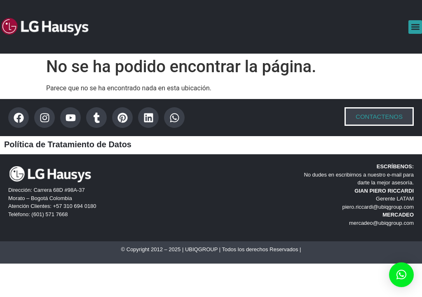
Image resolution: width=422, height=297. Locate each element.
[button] (415, 27)
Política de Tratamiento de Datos (67, 144)
